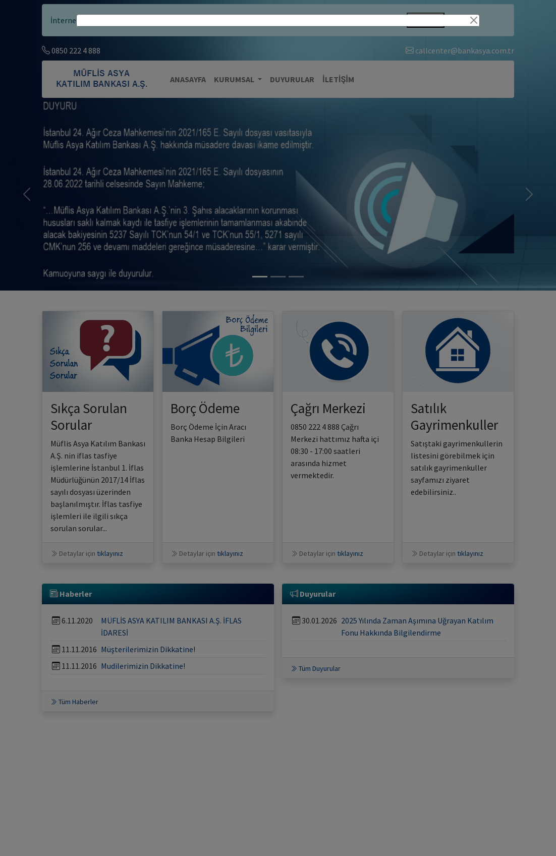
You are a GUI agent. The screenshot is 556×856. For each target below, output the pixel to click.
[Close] (473, 20)
